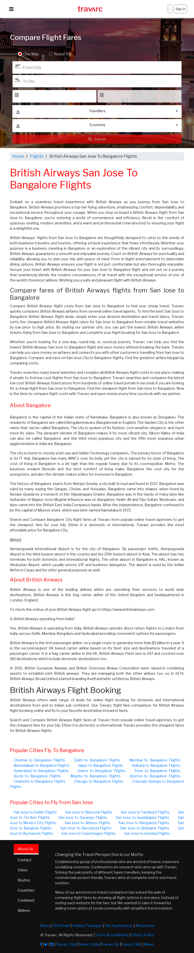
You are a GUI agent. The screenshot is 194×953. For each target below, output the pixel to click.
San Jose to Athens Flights (87, 823)
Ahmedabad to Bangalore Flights (41, 765)
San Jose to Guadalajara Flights (142, 817)
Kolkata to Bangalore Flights (156, 765)
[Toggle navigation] (11, 9)
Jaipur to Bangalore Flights (100, 765)
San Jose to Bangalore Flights (143, 823)
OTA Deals (61, 925)
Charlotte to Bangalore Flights (39, 781)
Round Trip (62, 54)
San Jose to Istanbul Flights (147, 833)
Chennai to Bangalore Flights (39, 760)
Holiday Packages (87, 925)
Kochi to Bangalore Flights (37, 776)
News (45, 925)
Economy (60, 126)
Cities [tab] (23, 870)
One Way (30, 54)
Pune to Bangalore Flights (157, 771)
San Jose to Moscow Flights (89, 812)
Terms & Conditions (111, 935)
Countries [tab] (26, 890)
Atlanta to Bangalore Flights (95, 776)
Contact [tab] (25, 860)
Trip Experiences (119, 925)
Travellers (61, 112)
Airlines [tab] (24, 910)
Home (18, 156)
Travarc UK (110, 944)
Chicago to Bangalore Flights (99, 781)
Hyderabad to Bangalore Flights (41, 771)
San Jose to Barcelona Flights (86, 828)
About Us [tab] (25, 849)
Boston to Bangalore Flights (155, 776)
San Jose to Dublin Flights (35, 812)
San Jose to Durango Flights (82, 817)
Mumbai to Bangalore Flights (154, 760)
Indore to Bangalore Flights (102, 771)
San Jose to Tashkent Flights (145, 812)
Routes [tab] (24, 880)
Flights (36, 156)
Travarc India (88, 944)
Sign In (180, 9)
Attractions (145, 925)
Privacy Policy (142, 935)
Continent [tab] (26, 900)
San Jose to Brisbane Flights (144, 828)
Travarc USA (66, 944)
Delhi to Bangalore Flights (97, 760)
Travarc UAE (131, 944)
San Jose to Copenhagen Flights (88, 833)
